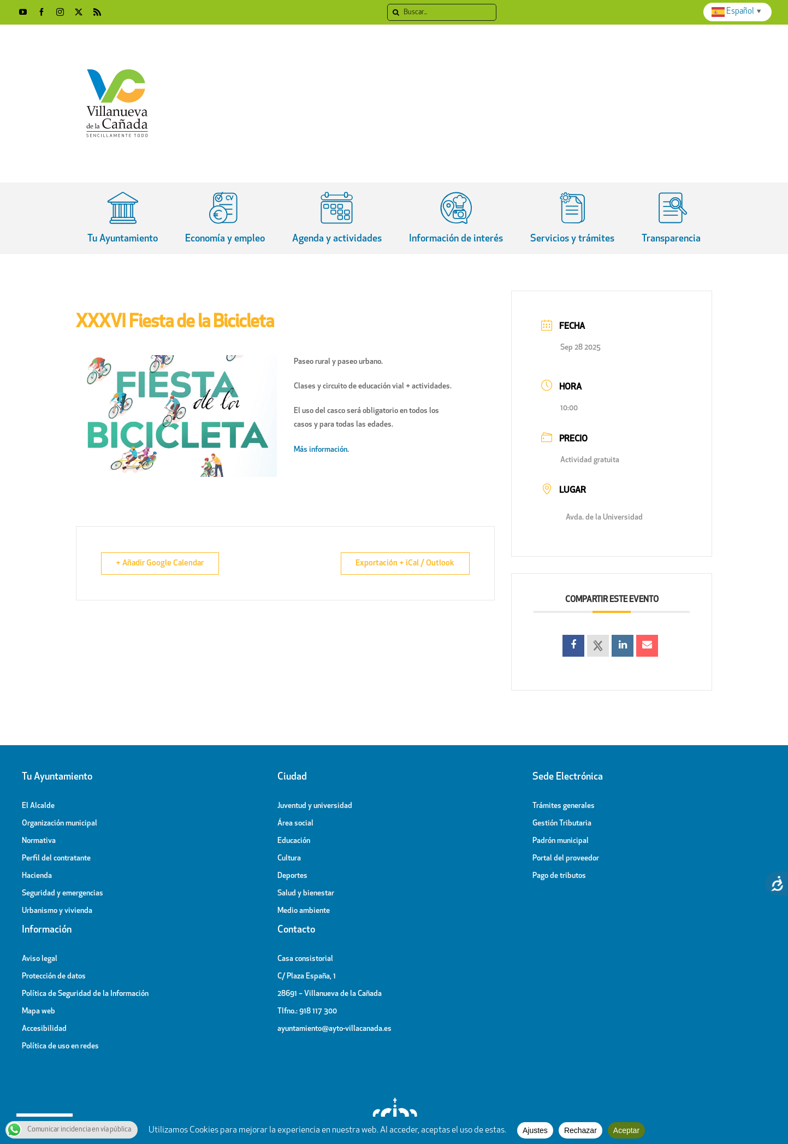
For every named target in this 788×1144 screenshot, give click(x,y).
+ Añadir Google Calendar (161, 563)
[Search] (396, 12)
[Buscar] (442, 12)
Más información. (322, 450)
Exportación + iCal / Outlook (404, 563)
